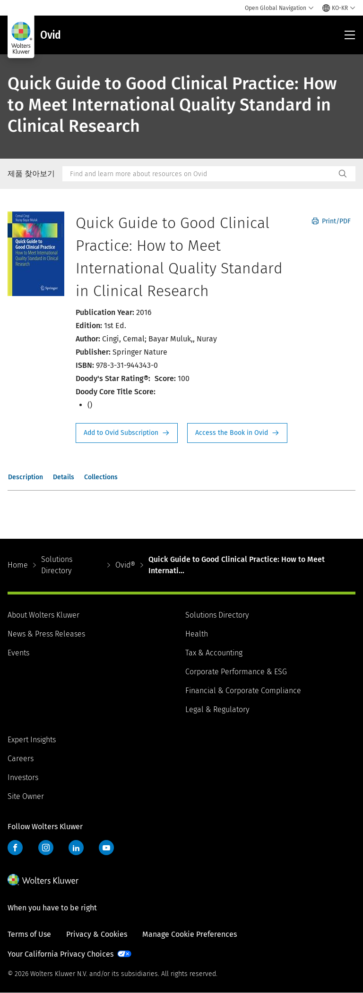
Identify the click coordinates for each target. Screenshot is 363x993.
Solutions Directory (56, 565)
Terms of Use (29, 934)
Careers (21, 758)
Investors (23, 777)
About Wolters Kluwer (43, 615)
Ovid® (125, 564)
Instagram (45, 847)
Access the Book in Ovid (237, 433)
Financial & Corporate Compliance (243, 690)
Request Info (126, 433)
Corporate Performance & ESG (236, 671)
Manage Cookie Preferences (189, 934)
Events (18, 652)
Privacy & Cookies (96, 934)
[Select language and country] (338, 8)
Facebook (15, 847)
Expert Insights (32, 739)
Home (18, 564)
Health (196, 633)
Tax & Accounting (213, 652)
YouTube (106, 847)
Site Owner (26, 796)
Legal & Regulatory (217, 709)
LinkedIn (76, 847)
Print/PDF (331, 221)
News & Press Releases (46, 633)
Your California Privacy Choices (60, 954)
